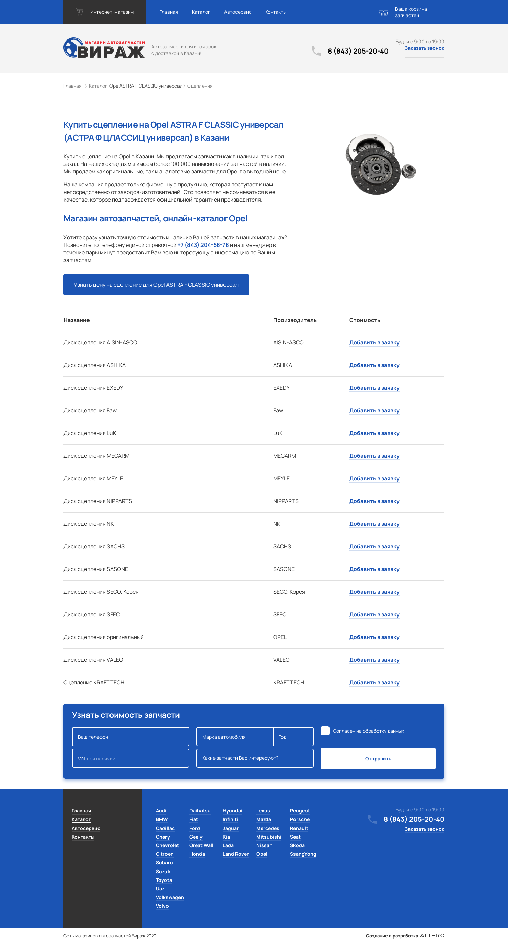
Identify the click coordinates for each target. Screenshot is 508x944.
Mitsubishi (268, 836)
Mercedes (267, 828)
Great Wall (201, 845)
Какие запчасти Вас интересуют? (255, 758)
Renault (299, 828)
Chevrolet (167, 845)
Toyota (164, 880)
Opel (261, 854)
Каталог (201, 12)
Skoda (297, 845)
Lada (228, 845)
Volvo (162, 905)
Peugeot (300, 810)
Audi (161, 810)
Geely (196, 836)
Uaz (160, 888)
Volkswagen (170, 897)
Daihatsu (200, 810)
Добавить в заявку (374, 342)
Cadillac (165, 828)
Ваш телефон (131, 737)
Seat (295, 836)
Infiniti (230, 819)
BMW (162, 819)
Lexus (263, 810)
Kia (226, 836)
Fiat (193, 819)
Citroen (165, 854)
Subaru (164, 862)
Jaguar (231, 828)
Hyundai (232, 810)
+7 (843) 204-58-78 (203, 245)
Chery (163, 836)
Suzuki (164, 871)
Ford (194, 828)
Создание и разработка (405, 936)
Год (293, 737)
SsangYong (303, 854)
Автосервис (238, 12)
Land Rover (236, 854)
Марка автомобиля (235, 737)
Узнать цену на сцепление (156, 284)
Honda (197, 854)
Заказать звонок (424, 48)
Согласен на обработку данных (368, 731)
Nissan (264, 845)
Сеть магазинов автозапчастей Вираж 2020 (110, 936)
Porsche (300, 819)
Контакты (275, 12)
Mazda (263, 819)
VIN (131, 758)
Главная (169, 12)
